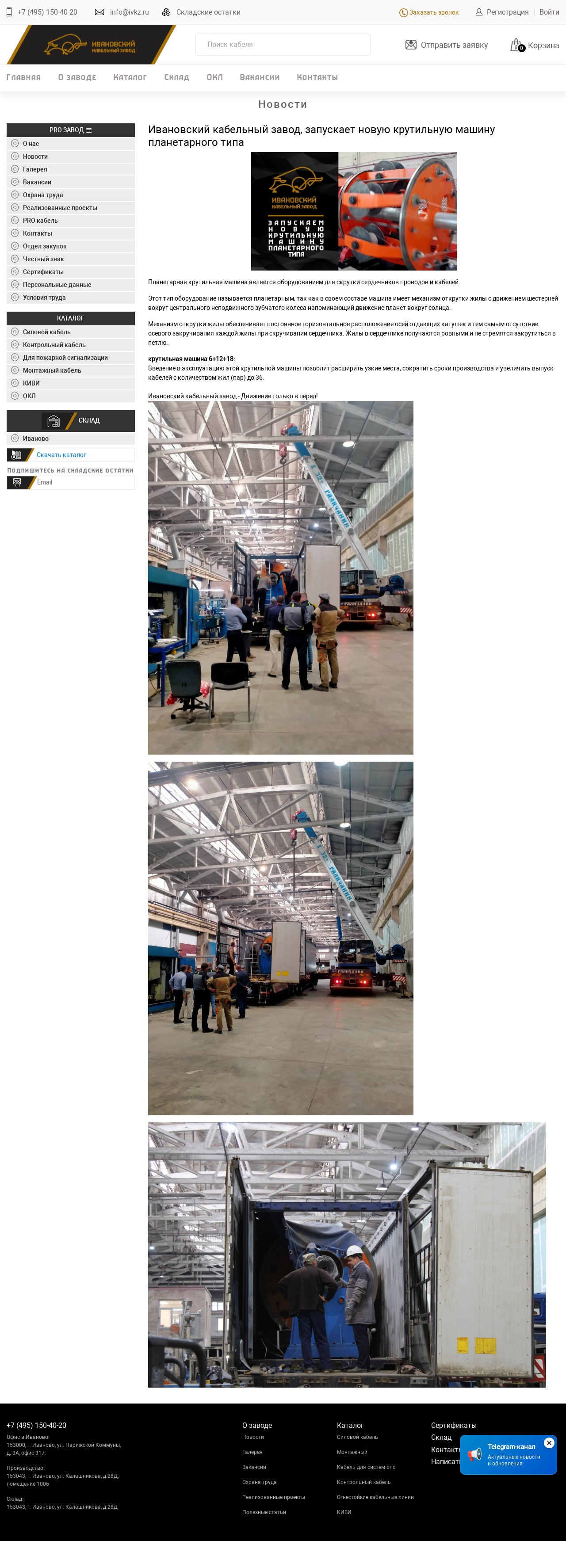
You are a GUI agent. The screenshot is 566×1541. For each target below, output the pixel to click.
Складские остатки (208, 12)
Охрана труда (259, 1482)
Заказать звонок (429, 12)
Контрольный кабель (364, 1482)
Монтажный (352, 1452)
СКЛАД (71, 421)
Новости (253, 1437)
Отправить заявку (454, 45)
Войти (549, 12)
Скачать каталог (61, 454)
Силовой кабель (357, 1437)
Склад (177, 78)
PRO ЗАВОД (71, 130)
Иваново (30, 438)
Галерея (252, 1452)
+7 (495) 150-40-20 (47, 12)
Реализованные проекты (273, 1497)
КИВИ (344, 1512)
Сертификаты (454, 1425)
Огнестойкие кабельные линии (375, 1497)
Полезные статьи (264, 1512)
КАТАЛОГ (70, 318)
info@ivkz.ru (129, 12)
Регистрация (508, 12)
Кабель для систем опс (366, 1467)
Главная (24, 78)
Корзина (543, 45)
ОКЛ (215, 78)
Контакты (317, 78)
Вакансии (260, 78)
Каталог (131, 78)
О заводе (77, 78)
